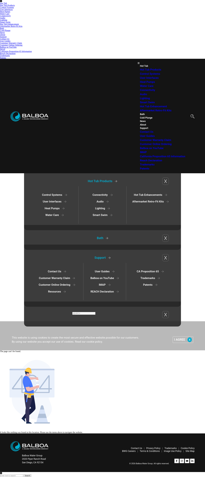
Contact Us (4, 39)
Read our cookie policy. (89, 341)
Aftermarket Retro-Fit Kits (11, 26)
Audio (2, 18)
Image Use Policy (172, 451)
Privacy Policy (153, 448)
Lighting (3, 20)
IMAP (2, 49)
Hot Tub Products (7, 5)
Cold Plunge (5, 30)
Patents (3, 58)
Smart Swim (5, 22)
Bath (2, 28)
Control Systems (7, 7)
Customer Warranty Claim (11, 43)
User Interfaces (6, 9)
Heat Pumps (5, 11)
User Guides (5, 41)
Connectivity (5, 16)
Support (3, 37)
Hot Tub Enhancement (9, 24)
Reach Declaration (8, 53)
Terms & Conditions (150, 451)
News (2, 32)
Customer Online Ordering (11, 45)
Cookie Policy (188, 448)
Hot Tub (3, 3)
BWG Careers (129, 451)
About (2, 35)
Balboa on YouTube (8, 47)
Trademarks (5, 55)
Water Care (4, 14)
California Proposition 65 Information (16, 51)
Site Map (190, 451)
